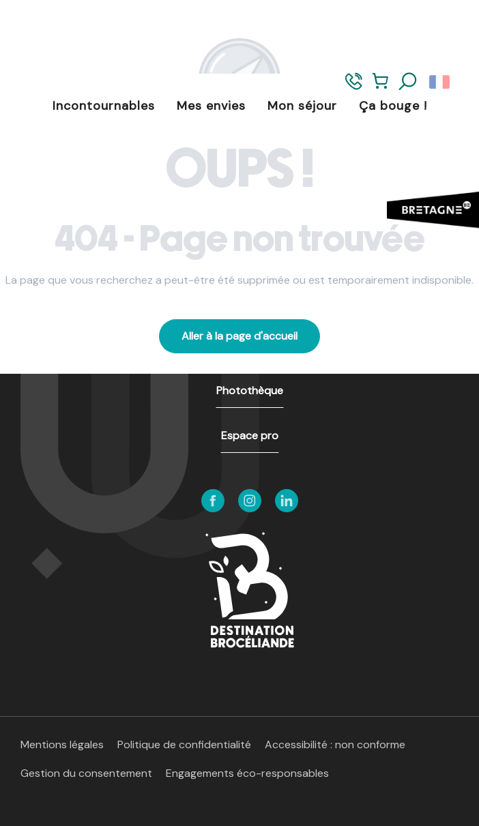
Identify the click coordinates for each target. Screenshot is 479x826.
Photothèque (249, 390)
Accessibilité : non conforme (335, 744)
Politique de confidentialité (184, 744)
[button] (408, 82)
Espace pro (249, 435)
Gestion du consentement (86, 773)
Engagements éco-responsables (247, 773)
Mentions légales (62, 744)
